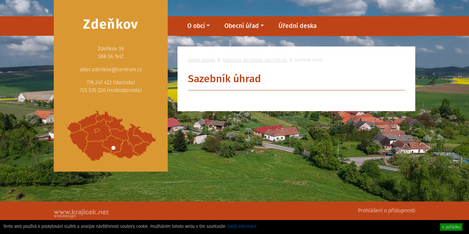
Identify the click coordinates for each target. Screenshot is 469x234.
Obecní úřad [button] (241, 25)
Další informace (242, 226)
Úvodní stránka (201, 60)
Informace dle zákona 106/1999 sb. (255, 60)
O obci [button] (196, 25)
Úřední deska (297, 25)
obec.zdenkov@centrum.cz (111, 69)
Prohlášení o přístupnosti (386, 210)
